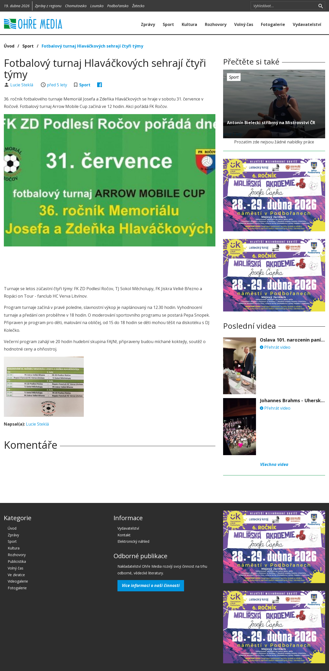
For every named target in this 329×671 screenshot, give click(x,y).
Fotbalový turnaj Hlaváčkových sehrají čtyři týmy (92, 46)
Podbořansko (118, 5)
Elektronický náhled (133, 541)
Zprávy (148, 24)
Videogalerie (18, 581)
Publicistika (17, 561)
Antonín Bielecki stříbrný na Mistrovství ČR (271, 122)
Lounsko (97, 5)
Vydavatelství (307, 24)
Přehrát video (275, 347)
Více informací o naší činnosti (151, 585)
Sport (168, 24)
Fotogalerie (273, 24)
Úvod (9, 46)
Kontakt (124, 534)
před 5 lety (57, 85)
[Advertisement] (109, 264)
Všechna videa (274, 464)
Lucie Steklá (22, 85)
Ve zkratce (16, 574)
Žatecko (138, 5)
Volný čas (243, 24)
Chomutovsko (76, 5)
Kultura (189, 24)
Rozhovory (215, 24)
